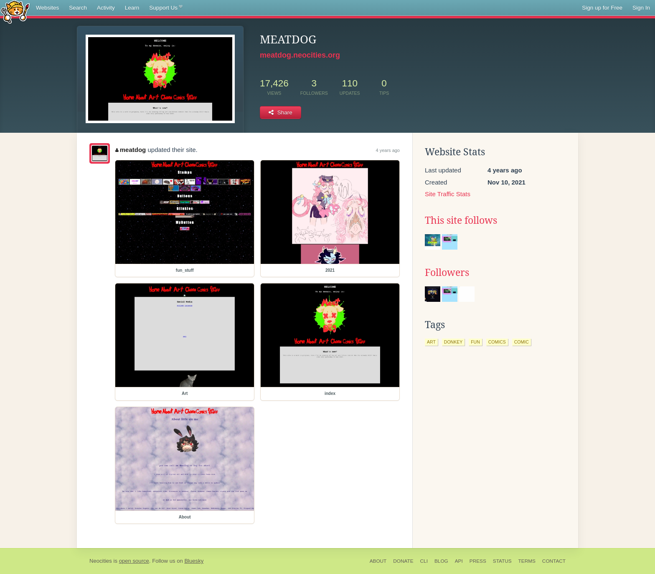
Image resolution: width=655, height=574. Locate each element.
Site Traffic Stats (447, 193)
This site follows (461, 220)
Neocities (100, 561)
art (431, 341)
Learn (132, 8)
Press (478, 561)
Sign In (641, 8)
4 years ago (388, 150)
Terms (527, 561)
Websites (47, 8)
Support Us (165, 8)
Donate (403, 561)
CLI (424, 561)
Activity (106, 8)
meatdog (130, 149)
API (459, 561)
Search (78, 8)
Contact (554, 561)
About (378, 561)
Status (502, 561)
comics (497, 341)
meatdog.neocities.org (300, 55)
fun (475, 341)
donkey (453, 341)
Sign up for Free (602, 8)
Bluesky (193, 561)
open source (134, 561)
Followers (447, 272)
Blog (441, 561)
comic (521, 341)
